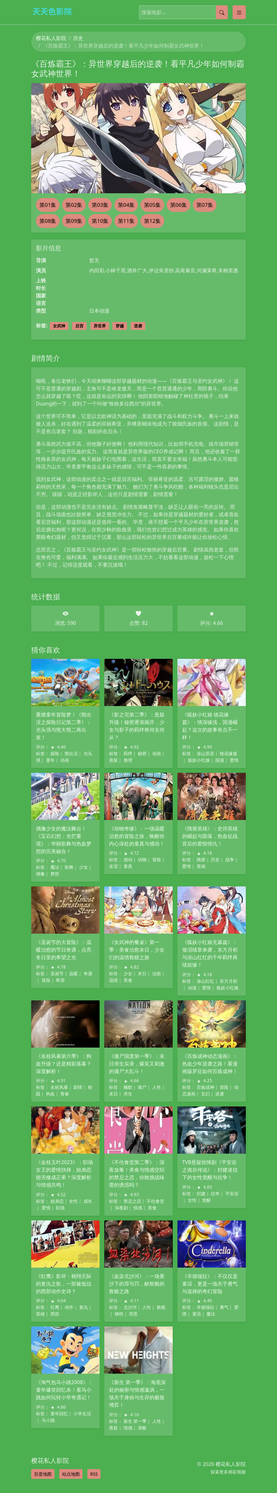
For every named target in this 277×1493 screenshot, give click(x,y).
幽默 (128, 1087)
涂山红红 (205, 981)
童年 (50, 760)
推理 (128, 760)
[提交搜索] (222, 12)
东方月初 (228, 981)
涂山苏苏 (205, 753)
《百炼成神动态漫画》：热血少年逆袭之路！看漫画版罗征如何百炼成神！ (210, 1064)
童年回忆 (59, 1414)
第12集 (152, 220)
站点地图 (71, 1474)
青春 (64, 1094)
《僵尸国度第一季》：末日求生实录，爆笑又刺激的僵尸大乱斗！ (136, 1064)
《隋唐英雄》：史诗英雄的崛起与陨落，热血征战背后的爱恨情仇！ (210, 836)
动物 (142, 859)
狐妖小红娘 (199, 760)
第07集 (204, 204)
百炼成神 (205, 1087)
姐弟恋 (57, 1201)
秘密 (142, 753)
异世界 (100, 326)
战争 (229, 859)
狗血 (50, 1094)
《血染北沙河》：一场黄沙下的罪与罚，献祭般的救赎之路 (136, 1284)
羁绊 (128, 753)
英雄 (201, 866)
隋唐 (201, 859)
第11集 (126, 220)
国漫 (219, 760)
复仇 (83, 1307)
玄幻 (205, 1094)
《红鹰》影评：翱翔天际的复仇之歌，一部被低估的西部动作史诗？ (63, 1284)
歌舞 (69, 867)
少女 (83, 867)
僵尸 (142, 1087)
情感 (137, 1208)
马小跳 (48, 1420)
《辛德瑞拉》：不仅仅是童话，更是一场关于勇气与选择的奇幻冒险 (210, 1284)
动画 (64, 760)
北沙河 (130, 1307)
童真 (128, 866)
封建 (201, 1193)
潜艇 (142, 1428)
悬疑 (113, 760)
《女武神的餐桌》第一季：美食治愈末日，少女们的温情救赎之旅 (136, 950)
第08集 (47, 220)
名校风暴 (59, 1087)
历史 (78, 38)
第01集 (47, 204)
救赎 (161, 1307)
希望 (60, 980)
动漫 (192, 988)
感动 (128, 859)
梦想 (54, 874)
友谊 (113, 866)
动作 (69, 1307)
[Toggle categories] (239, 12)
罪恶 (133, 1314)
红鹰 (54, 1307)
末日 (142, 973)
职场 (60, 1208)
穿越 (120, 326)
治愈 (156, 973)
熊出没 (71, 753)
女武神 (59, 326)
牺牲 (119, 1314)
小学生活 (82, 1414)
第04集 (126, 204)
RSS (94, 1474)
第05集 (152, 204)
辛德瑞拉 (205, 1307)
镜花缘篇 (228, 753)
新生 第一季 (135, 1421)
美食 (128, 980)
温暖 (73, 973)
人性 (156, 1087)
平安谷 (232, 1193)
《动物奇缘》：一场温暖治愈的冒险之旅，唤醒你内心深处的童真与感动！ (136, 836)
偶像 (40, 874)
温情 (113, 980)
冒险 (156, 859)
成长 (88, 1201)
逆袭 (138, 326)
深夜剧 (121, 1208)
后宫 (79, 326)
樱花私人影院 (51, 38)
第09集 (74, 220)
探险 (54, 753)
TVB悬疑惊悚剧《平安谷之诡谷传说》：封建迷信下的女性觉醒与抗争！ (210, 1170)
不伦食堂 (155, 1201)
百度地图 (43, 1474)
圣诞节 (57, 973)
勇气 (224, 1307)
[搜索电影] (177, 12)
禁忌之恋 (132, 1201)
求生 (128, 1094)
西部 (54, 1314)
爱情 (234, 760)
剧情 (77, 1087)
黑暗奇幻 (46, 537)
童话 (196, 1314)
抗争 (215, 1193)
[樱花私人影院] (54, 11)
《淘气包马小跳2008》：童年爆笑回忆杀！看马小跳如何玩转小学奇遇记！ (64, 1390)
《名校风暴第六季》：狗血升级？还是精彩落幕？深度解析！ (63, 1064)
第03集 (100, 204)
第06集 (178, 204)
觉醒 (206, 1200)
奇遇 (88, 973)
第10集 (100, 220)
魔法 (54, 867)
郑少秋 (104, 529)
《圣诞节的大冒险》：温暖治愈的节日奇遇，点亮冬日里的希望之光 (63, 950)
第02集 (74, 204)
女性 (73, 1201)
